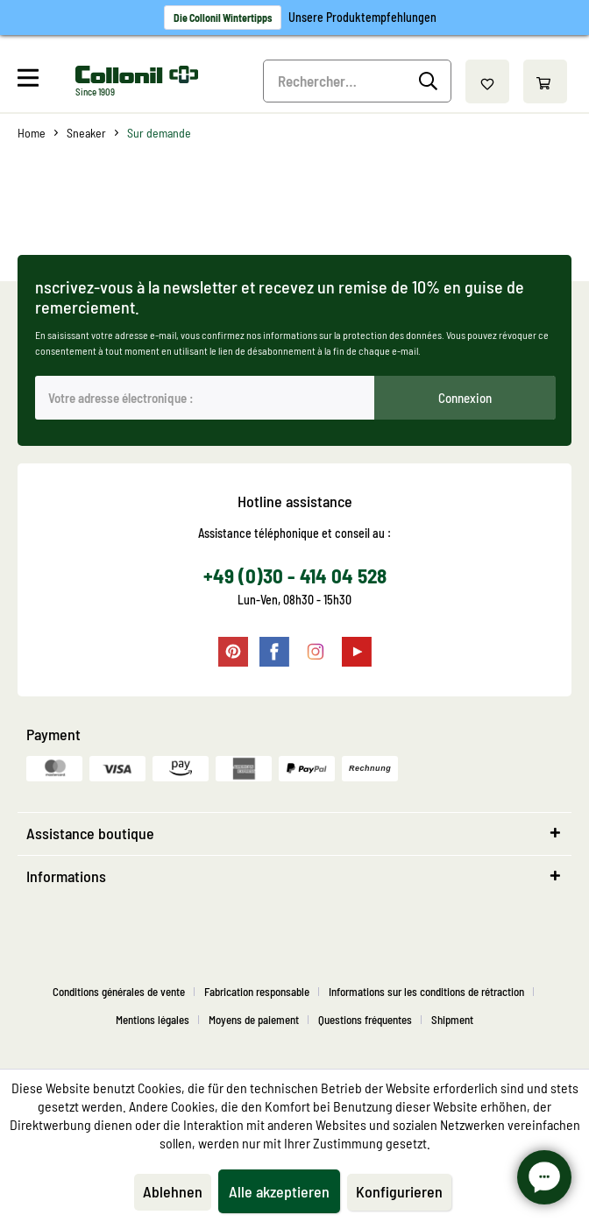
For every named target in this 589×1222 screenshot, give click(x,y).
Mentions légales (152, 1020)
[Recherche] (430, 81)
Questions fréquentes (365, 1020)
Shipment (452, 1020)
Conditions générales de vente (119, 992)
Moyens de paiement (254, 1020)
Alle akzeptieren (279, 1191)
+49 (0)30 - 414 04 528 (295, 575)
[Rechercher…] (357, 81)
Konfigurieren (399, 1191)
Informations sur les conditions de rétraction (426, 992)
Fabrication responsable (256, 992)
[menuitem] (44, 81)
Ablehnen (172, 1191)
